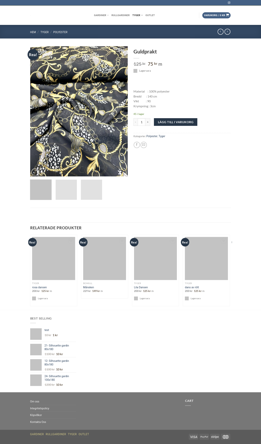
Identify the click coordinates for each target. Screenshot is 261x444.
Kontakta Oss (38, 422)
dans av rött (192, 287)
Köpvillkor (36, 415)
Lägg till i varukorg (176, 122)
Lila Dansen (141, 287)
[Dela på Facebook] (137, 145)
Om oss (34, 401)
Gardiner (101, 15)
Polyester (60, 32)
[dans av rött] (206, 258)
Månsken (88, 287)
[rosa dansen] (53, 258)
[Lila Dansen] (155, 258)
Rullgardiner (120, 15)
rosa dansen (39, 287)
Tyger (137, 15)
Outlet (150, 15)
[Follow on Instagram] (229, 3)
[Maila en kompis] (144, 145)
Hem (33, 32)
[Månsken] (104, 258)
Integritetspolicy (39, 408)
